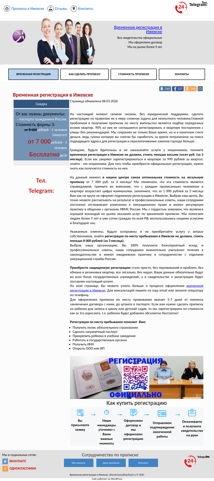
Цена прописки (111, 462)
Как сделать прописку (85, 74)
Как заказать (78, 462)
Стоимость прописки (133, 74)
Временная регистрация (33, 74)
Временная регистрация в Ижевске (138, 29)
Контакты (182, 74)
